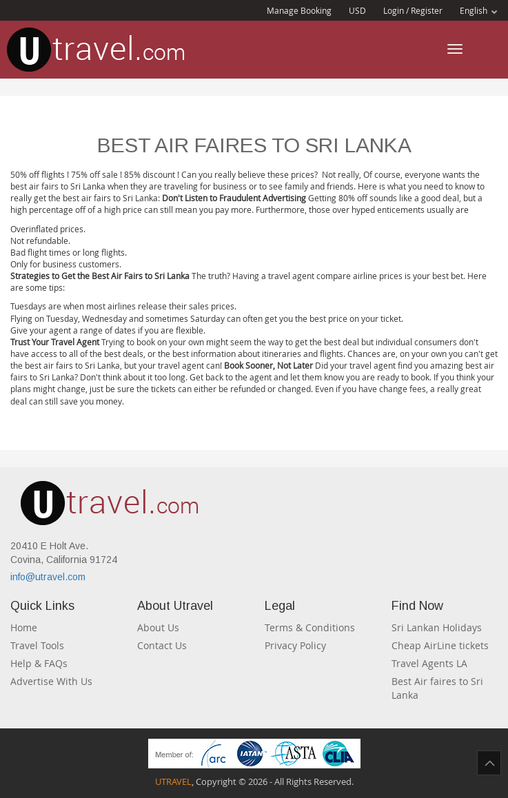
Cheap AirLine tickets (440, 645)
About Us (158, 627)
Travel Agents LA (429, 663)
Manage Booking (299, 10)
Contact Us (162, 645)
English (479, 10)
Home (23, 627)
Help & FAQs (39, 663)
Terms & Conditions (310, 627)
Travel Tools (37, 645)
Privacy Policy (295, 645)
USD (357, 10)
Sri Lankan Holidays (437, 627)
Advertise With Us (51, 681)
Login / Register (413, 10)
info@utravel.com (47, 576)
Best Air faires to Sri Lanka (437, 688)
